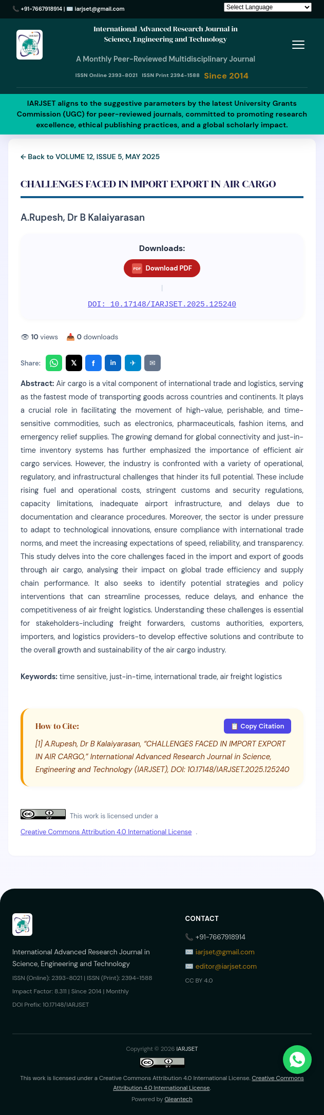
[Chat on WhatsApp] (297, 1059)
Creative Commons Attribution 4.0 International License (106, 832)
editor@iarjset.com (226, 966)
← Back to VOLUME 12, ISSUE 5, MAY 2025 (90, 156)
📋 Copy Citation (257, 726)
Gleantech (179, 1099)
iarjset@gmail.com (100, 8)
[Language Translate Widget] (268, 7)
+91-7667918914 (42, 8)
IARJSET (187, 1049)
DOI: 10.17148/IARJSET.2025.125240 (162, 304)
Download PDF (162, 268)
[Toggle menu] (298, 44)
